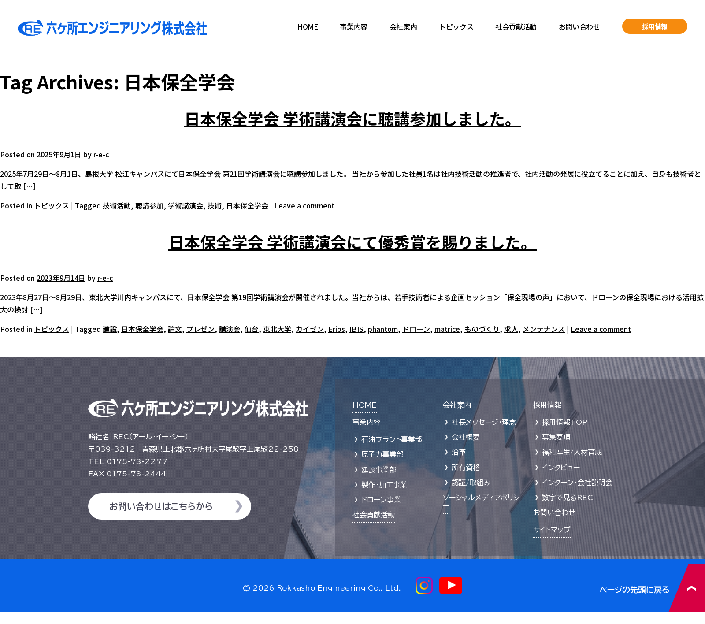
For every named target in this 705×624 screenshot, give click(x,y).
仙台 (252, 328)
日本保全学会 (247, 205)
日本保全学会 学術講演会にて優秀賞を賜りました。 (352, 241)
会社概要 (466, 437)
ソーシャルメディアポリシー (481, 501)
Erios (336, 328)
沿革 (459, 452)
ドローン (416, 328)
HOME (307, 26)
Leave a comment (304, 205)
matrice (447, 328)
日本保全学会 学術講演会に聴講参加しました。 (352, 118)
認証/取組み (471, 482)
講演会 (229, 328)
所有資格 (466, 467)
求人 (511, 328)
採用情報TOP (564, 422)
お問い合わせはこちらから (161, 506)
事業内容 (353, 26)
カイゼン (310, 328)
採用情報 (655, 26)
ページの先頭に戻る (652, 588)
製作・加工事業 (384, 484)
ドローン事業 (381, 499)
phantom (383, 328)
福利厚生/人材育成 (572, 452)
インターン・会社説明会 (577, 482)
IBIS (356, 328)
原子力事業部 (382, 454)
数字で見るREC (567, 497)
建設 (110, 328)
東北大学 (277, 328)
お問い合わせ (579, 26)
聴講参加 (149, 205)
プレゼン (200, 328)
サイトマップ (552, 529)
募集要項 (556, 437)
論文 (175, 328)
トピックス (456, 26)
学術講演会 (185, 205)
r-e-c (101, 154)
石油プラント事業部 (391, 439)
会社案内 (403, 26)
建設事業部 (379, 469)
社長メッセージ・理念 (484, 422)
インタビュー (561, 467)
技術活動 (117, 205)
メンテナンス (544, 328)
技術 (215, 205)
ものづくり (482, 328)
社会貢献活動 (516, 26)
